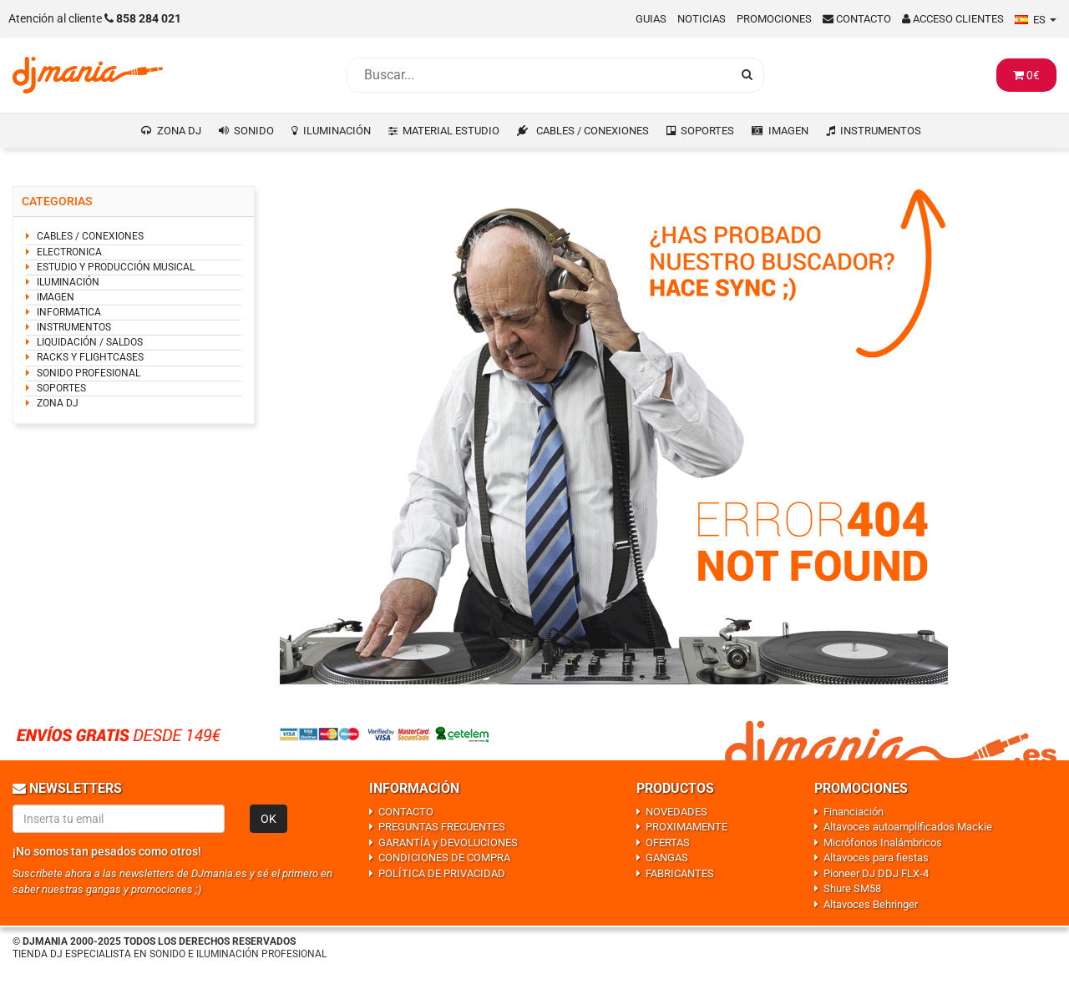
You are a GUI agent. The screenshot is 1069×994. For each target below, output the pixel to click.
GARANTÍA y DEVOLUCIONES (448, 842)
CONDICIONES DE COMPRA (444, 857)
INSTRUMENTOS (880, 130)
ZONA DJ (179, 130)
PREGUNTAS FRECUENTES (441, 826)
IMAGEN (788, 130)
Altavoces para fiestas (876, 857)
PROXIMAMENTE (686, 826)
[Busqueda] (538, 75)
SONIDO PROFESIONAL (88, 373)
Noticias (701, 19)
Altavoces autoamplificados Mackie (907, 826)
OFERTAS (668, 842)
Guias (651, 19)
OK (268, 818)
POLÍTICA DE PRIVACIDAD (441, 873)
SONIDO (254, 130)
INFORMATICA (69, 312)
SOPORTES (707, 130)
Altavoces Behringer (870, 904)
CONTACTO (405, 811)
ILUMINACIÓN (337, 130)
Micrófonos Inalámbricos (882, 842)
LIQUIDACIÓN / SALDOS (90, 342)
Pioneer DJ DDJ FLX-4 (876, 873)
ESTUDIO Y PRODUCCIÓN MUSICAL (116, 267)
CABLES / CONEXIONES (592, 130)
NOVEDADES (676, 811)
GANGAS (667, 857)
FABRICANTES (680, 873)
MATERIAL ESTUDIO (451, 130)
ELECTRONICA (69, 252)
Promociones (774, 19)
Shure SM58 (852, 888)
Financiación (853, 811)
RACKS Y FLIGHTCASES (90, 357)
